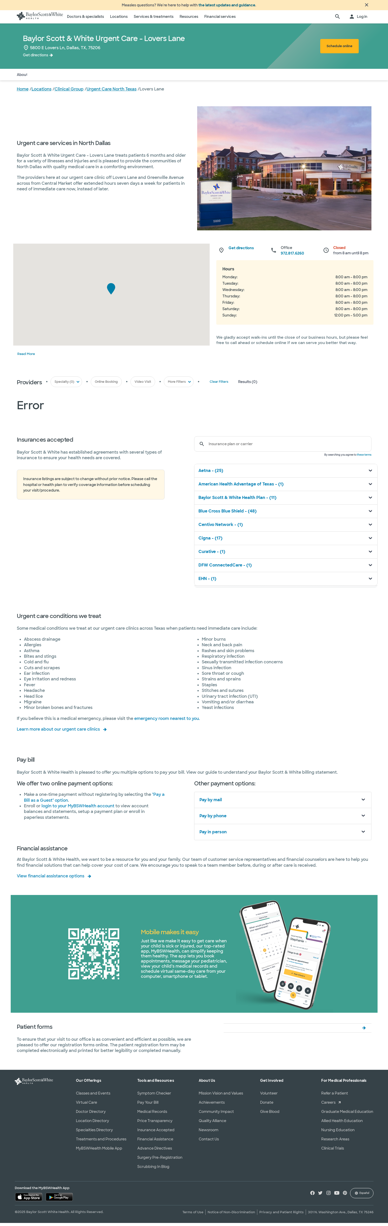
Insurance (63, 77)
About (22, 77)
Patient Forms (130, 77)
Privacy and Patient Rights (281, 1215)
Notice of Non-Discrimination (231, 1215)
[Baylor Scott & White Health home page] (40, 20)
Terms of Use (192, 1215)
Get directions (35, 58)
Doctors (41, 77)
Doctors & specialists (85, 19)
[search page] (337, 20)
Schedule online (339, 49)
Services (86, 77)
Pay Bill (106, 77)
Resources (189, 19)
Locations (119, 19)
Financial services (220, 19)
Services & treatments (153, 19)
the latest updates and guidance (226, 6)
